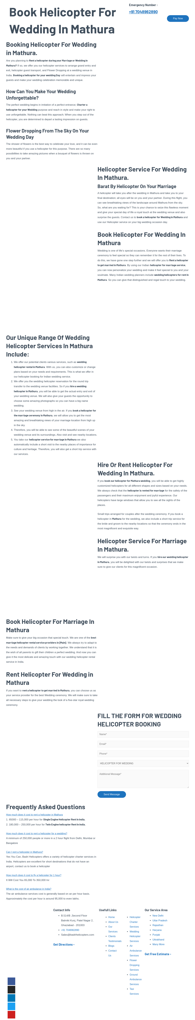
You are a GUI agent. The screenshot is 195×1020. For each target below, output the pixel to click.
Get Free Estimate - (158, 954)
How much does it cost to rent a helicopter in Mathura (36, 816)
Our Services (92, 18)
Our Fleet (138, 18)
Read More (32, 969)
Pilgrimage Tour (116, 18)
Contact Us (155, 18)
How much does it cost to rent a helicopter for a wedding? (39, 835)
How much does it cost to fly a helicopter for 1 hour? (36, 876)
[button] (52, 816)
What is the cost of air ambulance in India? (30, 890)
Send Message (112, 797)
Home (60, 18)
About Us (74, 18)
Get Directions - (63, 944)
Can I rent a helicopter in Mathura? (26, 853)
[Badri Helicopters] (22, 18)
